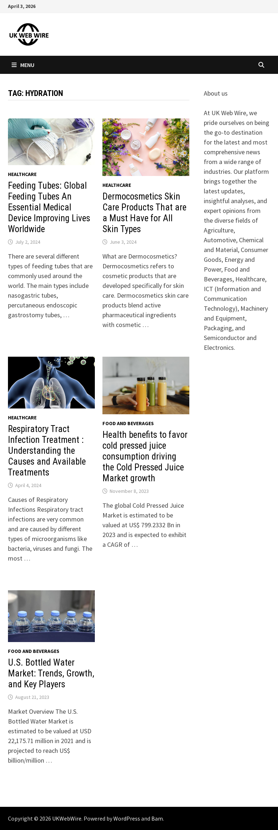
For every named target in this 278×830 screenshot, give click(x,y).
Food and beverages (128, 423)
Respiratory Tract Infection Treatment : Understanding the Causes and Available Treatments (47, 451)
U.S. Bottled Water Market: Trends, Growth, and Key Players (51, 673)
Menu (23, 64)
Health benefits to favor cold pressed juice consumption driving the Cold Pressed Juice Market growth (145, 456)
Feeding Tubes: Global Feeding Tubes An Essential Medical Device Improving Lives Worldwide (49, 207)
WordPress (126, 818)
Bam (157, 818)
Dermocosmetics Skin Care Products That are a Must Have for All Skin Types (144, 212)
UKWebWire (66, 818)
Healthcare (22, 174)
